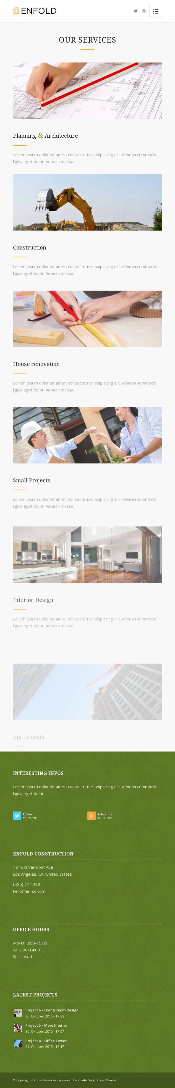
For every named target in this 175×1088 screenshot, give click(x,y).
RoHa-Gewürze (44, 1080)
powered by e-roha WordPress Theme (87, 1080)
